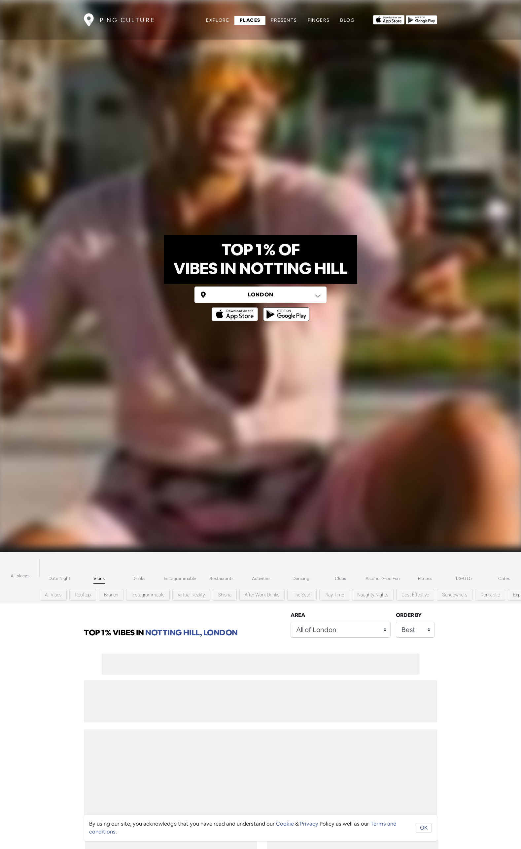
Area (298, 615)
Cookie (285, 823)
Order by (409, 615)
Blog (347, 20)
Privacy (309, 823)
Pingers (319, 20)
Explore (217, 20)
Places (250, 20)
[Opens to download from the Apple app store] (388, 19)
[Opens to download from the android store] (421, 19)
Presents (284, 20)
